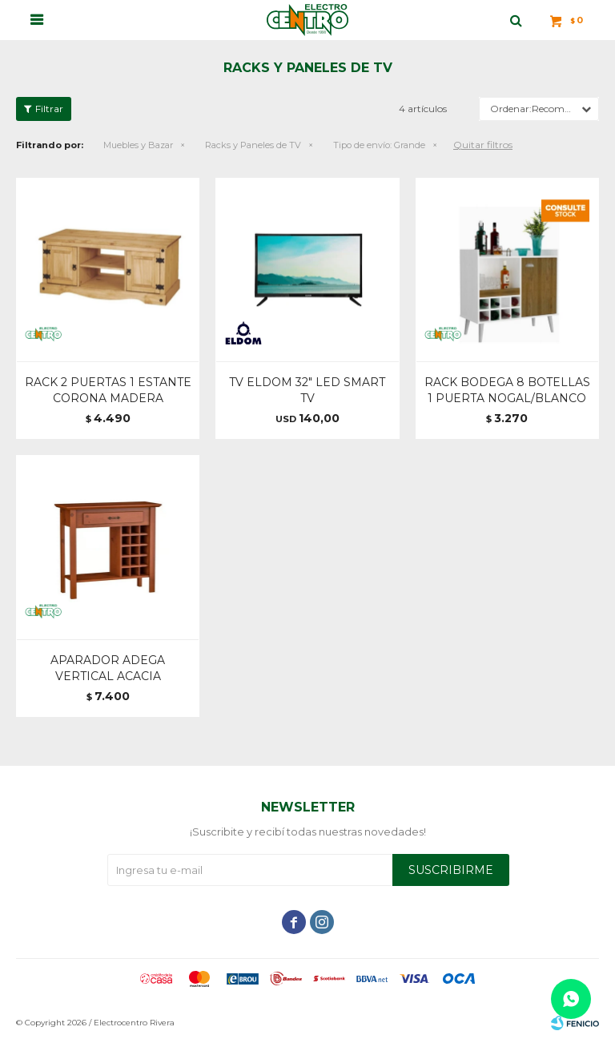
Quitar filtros (482, 145)
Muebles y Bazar (138, 145)
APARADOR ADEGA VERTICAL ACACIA (107, 668)
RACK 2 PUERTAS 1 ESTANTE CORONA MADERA (108, 390)
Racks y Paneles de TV (253, 145)
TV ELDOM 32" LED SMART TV (307, 390)
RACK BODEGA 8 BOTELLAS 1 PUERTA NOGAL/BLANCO (507, 390)
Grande (379, 145)
